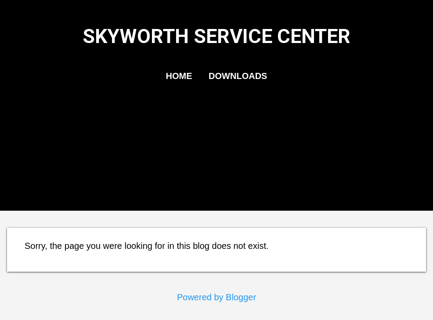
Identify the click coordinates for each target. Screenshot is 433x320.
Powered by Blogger (216, 297)
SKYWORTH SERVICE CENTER (216, 36)
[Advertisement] (216, 154)
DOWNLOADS (238, 76)
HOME (179, 76)
